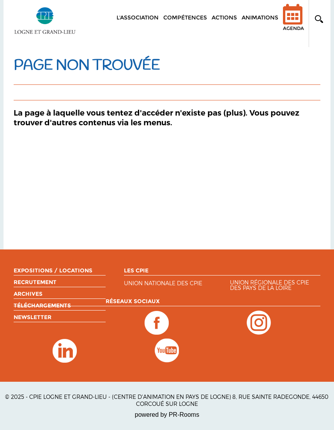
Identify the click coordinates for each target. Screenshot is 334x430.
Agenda (293, 22)
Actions (224, 17)
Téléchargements (42, 305)
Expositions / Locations (53, 270)
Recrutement (35, 282)
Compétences (185, 17)
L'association (138, 17)
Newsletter (32, 317)
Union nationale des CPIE (163, 283)
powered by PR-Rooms (167, 414)
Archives (28, 294)
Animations (260, 17)
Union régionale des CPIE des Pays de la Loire (269, 285)
